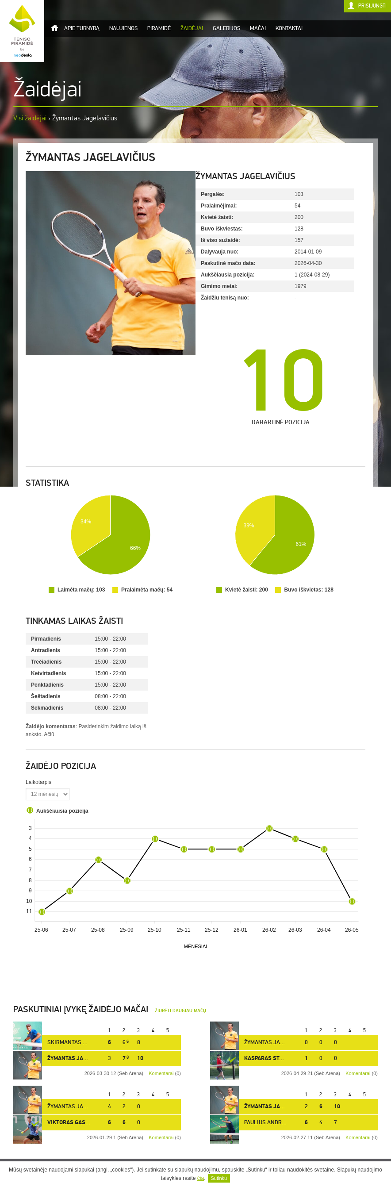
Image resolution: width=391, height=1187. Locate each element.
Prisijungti (372, 6)
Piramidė (159, 28)
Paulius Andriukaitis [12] (279, 1122)
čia (200, 1178)
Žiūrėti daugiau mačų (180, 1011)
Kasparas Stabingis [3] (276, 1058)
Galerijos (226, 28)
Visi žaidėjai (29, 118)
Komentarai (357, 1073)
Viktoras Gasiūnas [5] (78, 1122)
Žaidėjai (191, 28)
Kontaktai (289, 28)
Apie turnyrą (82, 28)
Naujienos (123, 28)
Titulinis (54, 28)
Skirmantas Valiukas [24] (83, 1042)
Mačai (258, 28)
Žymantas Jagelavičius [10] (283, 1042)
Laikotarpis (38, 782)
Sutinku (219, 1178)
